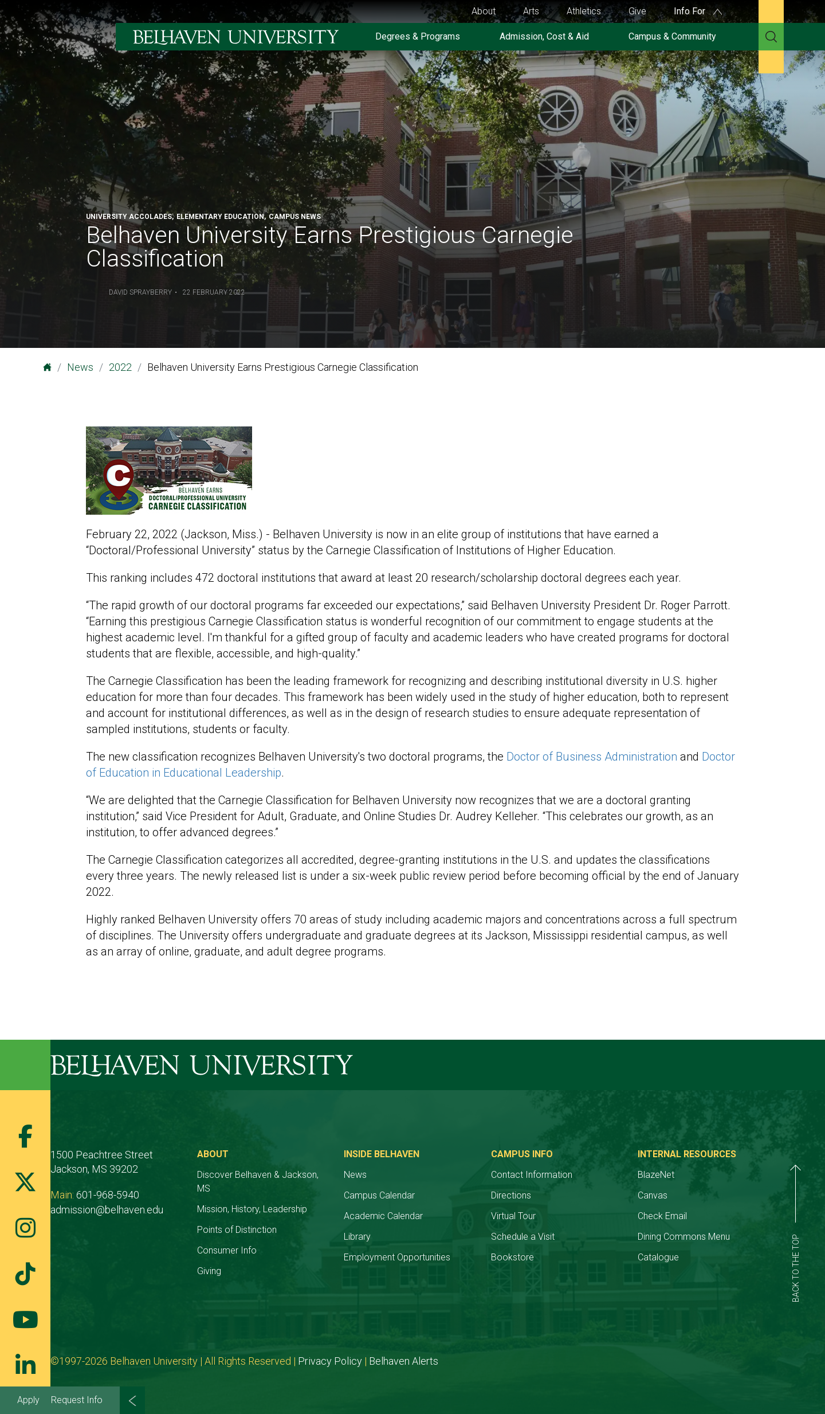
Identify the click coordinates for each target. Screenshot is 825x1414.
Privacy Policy (330, 1361)
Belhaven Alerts (403, 1361)
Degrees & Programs (417, 36)
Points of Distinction (237, 1229)
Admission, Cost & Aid (544, 36)
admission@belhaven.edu (106, 1210)
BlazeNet (656, 1174)
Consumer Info (227, 1250)
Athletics (584, 11)
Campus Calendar (379, 1195)
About (484, 11)
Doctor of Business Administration (591, 756)
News (80, 367)
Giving (209, 1271)
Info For (698, 11)
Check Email (662, 1216)
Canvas (652, 1195)
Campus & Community (672, 36)
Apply (28, 1400)
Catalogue (658, 1257)
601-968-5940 (107, 1195)
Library (357, 1236)
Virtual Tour (513, 1216)
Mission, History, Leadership (252, 1209)
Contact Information (531, 1174)
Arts (531, 11)
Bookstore (512, 1257)
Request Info (77, 1400)
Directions (511, 1195)
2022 (120, 367)
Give (637, 11)
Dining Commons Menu (684, 1236)
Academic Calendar (383, 1216)
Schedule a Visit (523, 1236)
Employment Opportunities (397, 1257)
